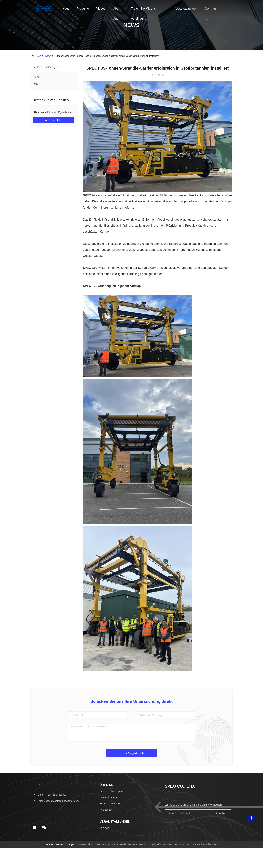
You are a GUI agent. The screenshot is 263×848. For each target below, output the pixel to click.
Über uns (116, 10)
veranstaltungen (186, 8)
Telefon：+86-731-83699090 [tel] (49, 794)
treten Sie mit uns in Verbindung (145, 10)
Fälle (36, 84)
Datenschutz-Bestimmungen (59, 844)
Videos (101, 8)
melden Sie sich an (221, 813)
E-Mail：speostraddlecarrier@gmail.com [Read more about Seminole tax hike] (56, 801)
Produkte (83, 8)
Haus (65, 8)
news (48, 56)
